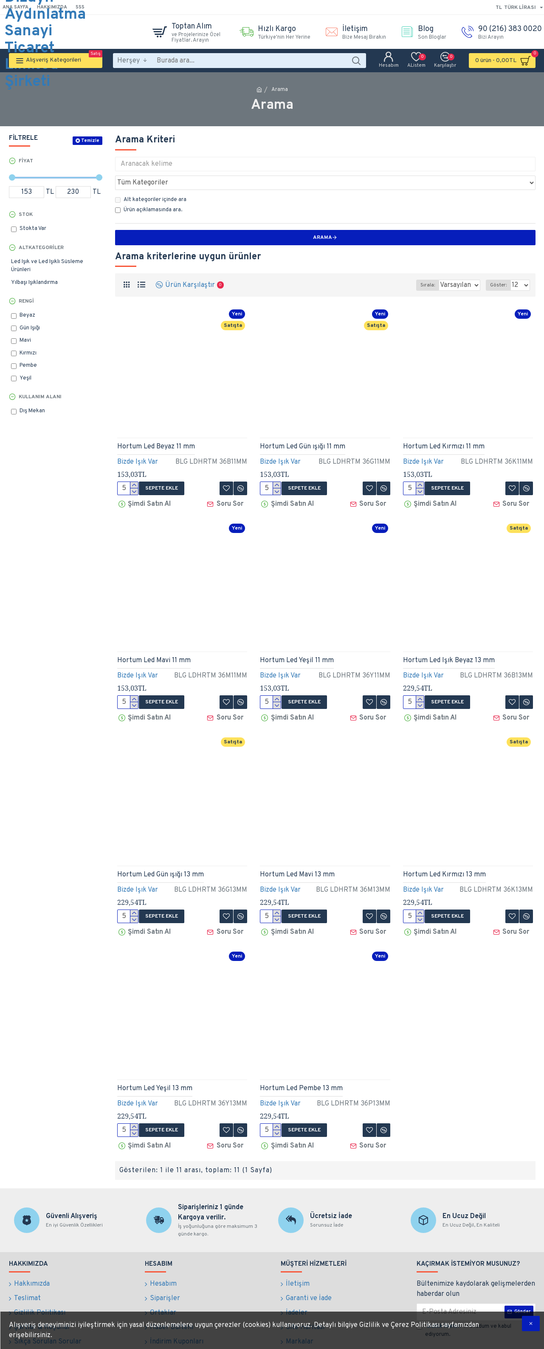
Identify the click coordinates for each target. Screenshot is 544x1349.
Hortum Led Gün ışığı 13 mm (160, 850)
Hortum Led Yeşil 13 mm (154, 1061)
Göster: (501, 266)
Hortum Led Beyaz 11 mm (156, 428)
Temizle (90, 141)
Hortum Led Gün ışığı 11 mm (302, 428)
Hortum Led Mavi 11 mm (154, 639)
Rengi (26, 301)
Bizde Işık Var (137, 443)
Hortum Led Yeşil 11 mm (297, 639)
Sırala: (417, 266)
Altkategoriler (41, 247)
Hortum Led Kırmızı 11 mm (444, 428)
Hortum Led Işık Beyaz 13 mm (449, 639)
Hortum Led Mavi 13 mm (297, 850)
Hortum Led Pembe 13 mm (301, 1061)
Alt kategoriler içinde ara (150, 181)
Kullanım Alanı (40, 397)
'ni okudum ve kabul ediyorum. (464, 1300)
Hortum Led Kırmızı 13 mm (444, 850)
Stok (26, 214)
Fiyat (26, 161)
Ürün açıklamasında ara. (148, 191)
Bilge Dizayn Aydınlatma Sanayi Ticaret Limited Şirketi (45, 32)
